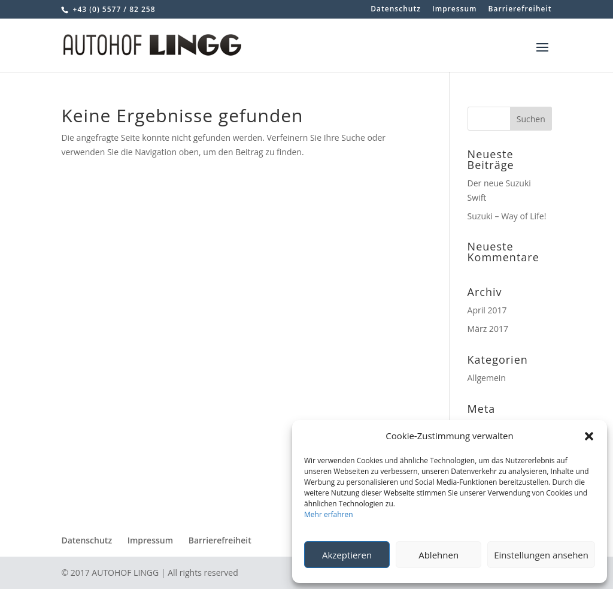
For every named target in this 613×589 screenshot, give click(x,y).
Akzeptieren (347, 555)
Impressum (454, 9)
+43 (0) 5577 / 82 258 (112, 9)
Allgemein (487, 377)
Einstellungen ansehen (541, 555)
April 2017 (487, 310)
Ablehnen (438, 555)
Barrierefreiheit (520, 9)
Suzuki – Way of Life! (507, 216)
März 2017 (488, 328)
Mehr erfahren (328, 514)
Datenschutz (396, 9)
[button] (589, 436)
